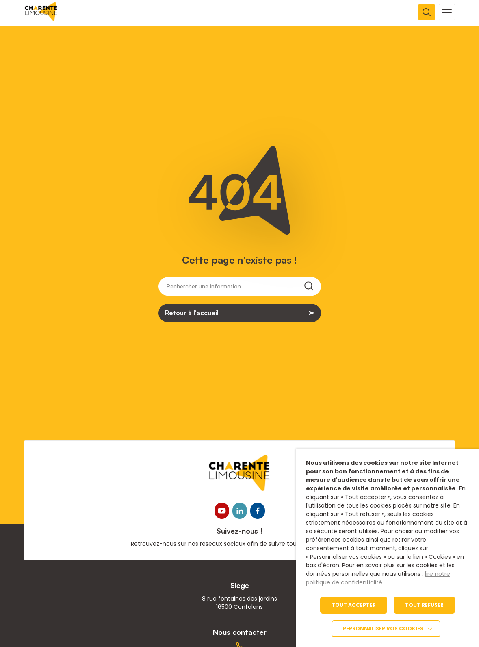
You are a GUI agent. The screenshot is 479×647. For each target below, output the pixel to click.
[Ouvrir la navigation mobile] (447, 12)
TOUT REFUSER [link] (424, 604)
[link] (41, 19)
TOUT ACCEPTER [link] (354, 604)
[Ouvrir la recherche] (426, 12)
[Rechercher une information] (233, 288)
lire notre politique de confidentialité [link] (378, 578)
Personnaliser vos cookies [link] (383, 628)
